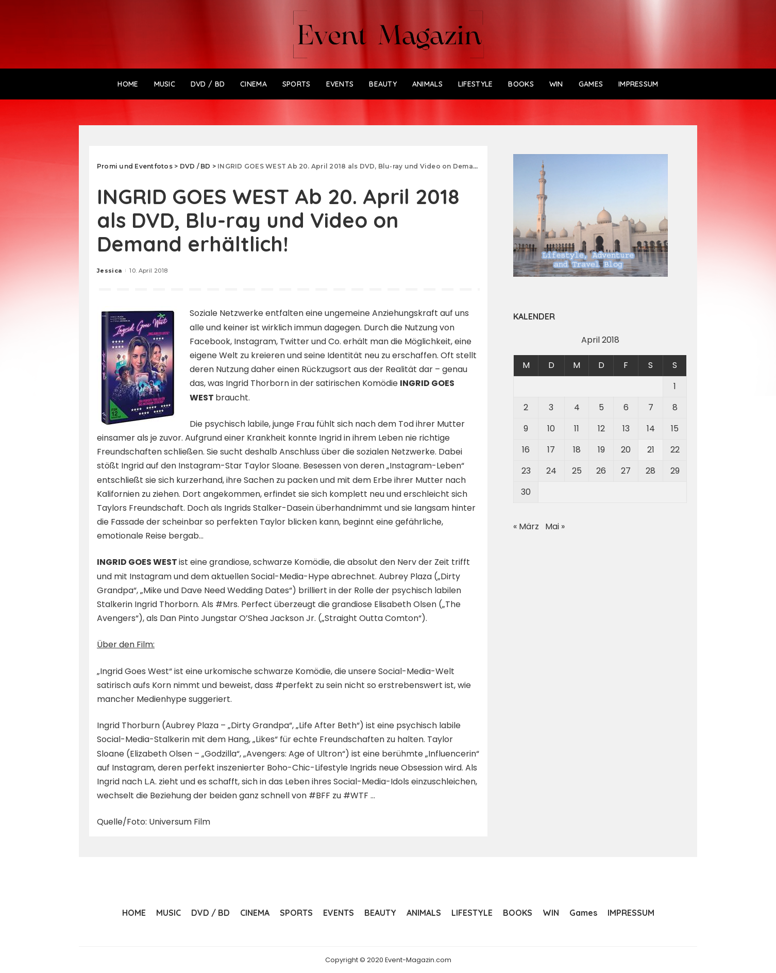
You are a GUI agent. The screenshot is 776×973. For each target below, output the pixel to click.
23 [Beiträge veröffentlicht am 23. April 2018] (526, 471)
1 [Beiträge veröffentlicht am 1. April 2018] (674, 386)
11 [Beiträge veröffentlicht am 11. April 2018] (576, 428)
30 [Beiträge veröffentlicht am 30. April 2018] (526, 492)
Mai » (555, 526)
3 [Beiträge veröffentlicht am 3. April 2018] (551, 407)
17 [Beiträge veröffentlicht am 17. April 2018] (551, 450)
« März (526, 526)
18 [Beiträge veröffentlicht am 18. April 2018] (577, 450)
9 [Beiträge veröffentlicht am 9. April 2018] (526, 428)
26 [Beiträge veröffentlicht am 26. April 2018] (601, 471)
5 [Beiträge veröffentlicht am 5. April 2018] (601, 407)
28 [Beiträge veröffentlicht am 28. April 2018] (650, 471)
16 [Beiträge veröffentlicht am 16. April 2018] (526, 450)
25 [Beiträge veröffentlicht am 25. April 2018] (577, 471)
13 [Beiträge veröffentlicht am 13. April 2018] (626, 428)
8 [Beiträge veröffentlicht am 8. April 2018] (675, 407)
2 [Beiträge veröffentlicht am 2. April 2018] (526, 407)
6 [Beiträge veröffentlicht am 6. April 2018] (626, 407)
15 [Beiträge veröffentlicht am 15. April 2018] (675, 428)
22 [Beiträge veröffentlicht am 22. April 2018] (675, 450)
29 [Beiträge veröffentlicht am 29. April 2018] (675, 471)
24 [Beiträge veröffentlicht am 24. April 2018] (551, 471)
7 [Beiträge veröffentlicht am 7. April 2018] (650, 407)
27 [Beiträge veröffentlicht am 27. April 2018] (626, 471)
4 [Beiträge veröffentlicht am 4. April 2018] (577, 407)
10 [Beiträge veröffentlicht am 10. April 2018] (551, 428)
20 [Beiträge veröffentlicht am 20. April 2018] (626, 450)
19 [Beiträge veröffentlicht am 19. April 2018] (601, 450)
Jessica (109, 270)
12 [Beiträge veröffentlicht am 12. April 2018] (601, 428)
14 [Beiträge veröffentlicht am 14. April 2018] (651, 428)
